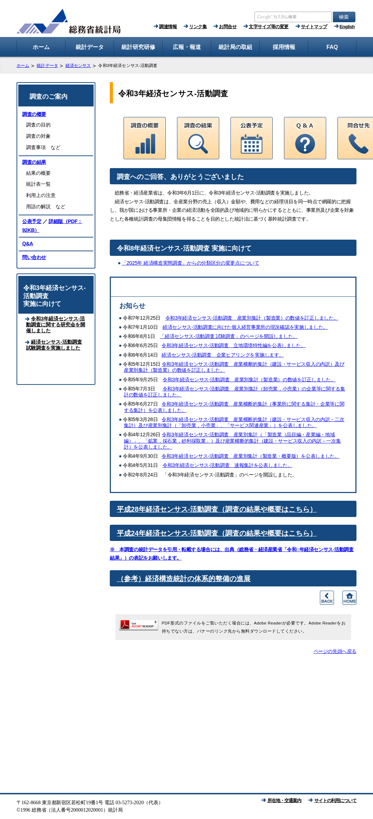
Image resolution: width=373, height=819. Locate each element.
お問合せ (227, 26)
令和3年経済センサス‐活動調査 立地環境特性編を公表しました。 (234, 345)
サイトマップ (314, 26)
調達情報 (168, 26)
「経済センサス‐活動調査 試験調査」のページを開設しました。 (229, 336)
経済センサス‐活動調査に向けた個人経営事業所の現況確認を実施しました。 (245, 327)
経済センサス (78, 65)
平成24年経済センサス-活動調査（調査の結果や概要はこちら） (217, 533)
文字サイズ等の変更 (269, 26)
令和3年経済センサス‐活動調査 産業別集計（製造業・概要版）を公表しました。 (250, 456)
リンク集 (198, 26)
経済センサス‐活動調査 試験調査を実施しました (54, 345)
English (347, 26)
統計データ (47, 65)
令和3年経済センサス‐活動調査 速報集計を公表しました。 (227, 465)
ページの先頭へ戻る (335, 651)
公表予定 (31, 221)
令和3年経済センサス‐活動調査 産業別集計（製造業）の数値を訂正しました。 (252, 318)
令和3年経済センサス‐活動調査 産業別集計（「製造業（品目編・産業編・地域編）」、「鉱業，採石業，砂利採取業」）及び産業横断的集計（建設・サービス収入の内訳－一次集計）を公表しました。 (232, 441)
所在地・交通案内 (284, 800)
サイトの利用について (335, 800)
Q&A (27, 243)
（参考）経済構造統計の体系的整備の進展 (184, 579)
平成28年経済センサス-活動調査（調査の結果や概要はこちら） (217, 509)
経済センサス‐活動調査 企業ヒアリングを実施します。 (223, 355)
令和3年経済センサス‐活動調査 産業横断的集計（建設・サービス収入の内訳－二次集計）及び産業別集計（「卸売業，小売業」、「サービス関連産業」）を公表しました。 (234, 422)
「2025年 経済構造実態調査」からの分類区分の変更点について (190, 263)
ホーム (23, 65)
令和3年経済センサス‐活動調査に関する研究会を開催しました (55, 325)
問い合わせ (34, 257)
